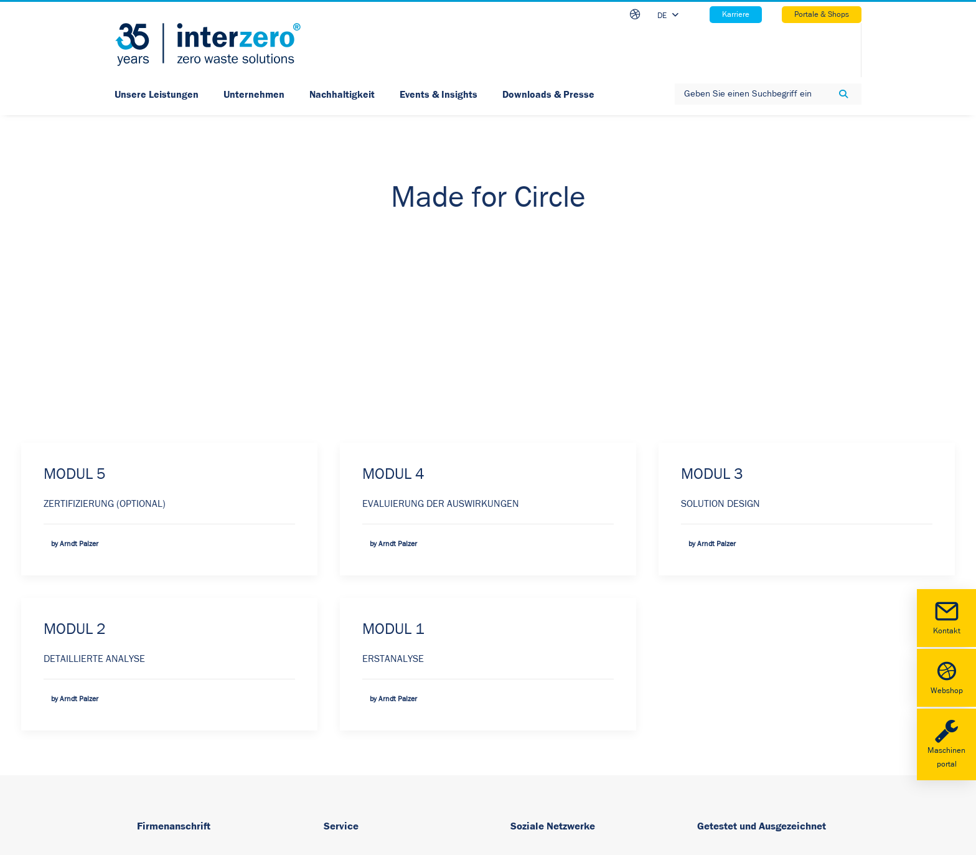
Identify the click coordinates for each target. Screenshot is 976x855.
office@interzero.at (176, 757)
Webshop (946, 676)
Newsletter (346, 739)
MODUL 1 (393, 418)
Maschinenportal (946, 743)
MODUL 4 (393, 263)
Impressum (347, 653)
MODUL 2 (75, 418)
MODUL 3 (712, 263)
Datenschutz (350, 710)
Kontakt (946, 616)
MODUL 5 (75, 263)
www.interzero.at (172, 740)
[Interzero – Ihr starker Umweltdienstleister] (208, 44)
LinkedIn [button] (550, 656)
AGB (333, 681)
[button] (516, 657)
